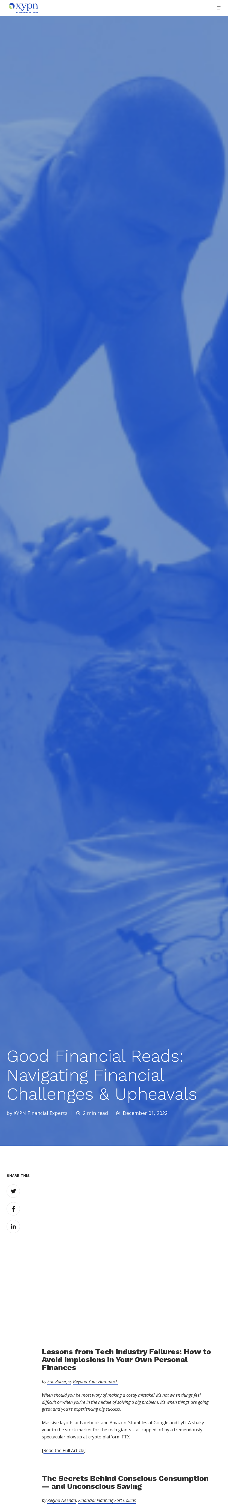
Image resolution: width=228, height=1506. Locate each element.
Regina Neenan (61, 1419)
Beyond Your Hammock (95, 1301)
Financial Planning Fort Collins (107, 1419)
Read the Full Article (63, 1369)
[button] (218, 8)
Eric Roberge (59, 1301)
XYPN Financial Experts (41, 1113)
